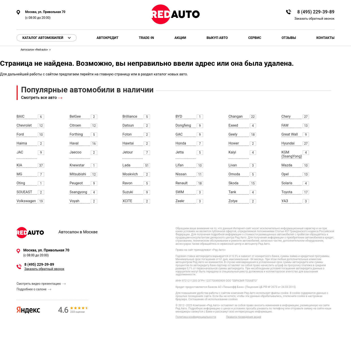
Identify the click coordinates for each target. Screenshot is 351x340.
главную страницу (114, 74)
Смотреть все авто (39, 97)
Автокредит (107, 38)
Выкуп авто (217, 38)
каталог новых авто (170, 74)
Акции (180, 38)
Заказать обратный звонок (314, 18)
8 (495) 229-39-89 (315, 12)
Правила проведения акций (243, 317)
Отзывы (289, 38)
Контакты (325, 38)
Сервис (254, 38)
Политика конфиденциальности (196, 317)
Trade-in (146, 38)
